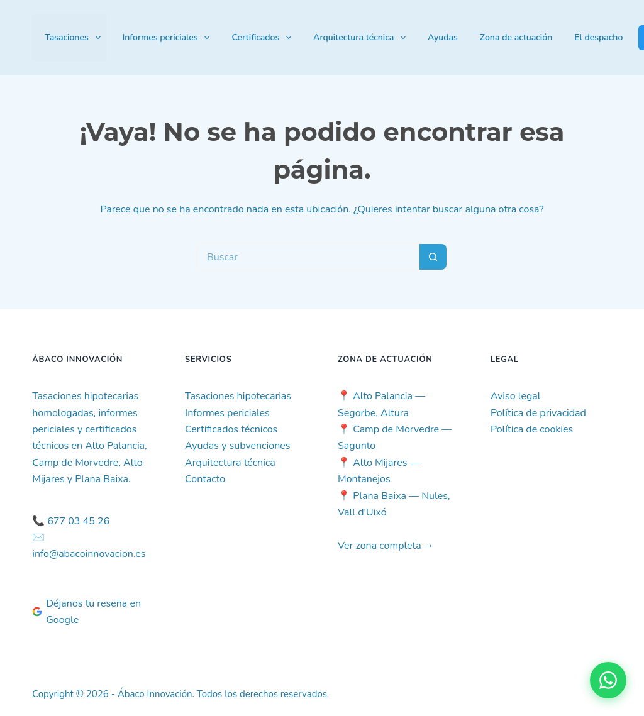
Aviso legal (516, 396)
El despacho (598, 37)
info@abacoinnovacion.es (88, 554)
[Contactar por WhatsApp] (608, 680)
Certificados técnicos (231, 429)
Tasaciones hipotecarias (238, 396)
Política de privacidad (538, 413)
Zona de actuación (516, 37)
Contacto (205, 479)
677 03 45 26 (78, 521)
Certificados (263, 37)
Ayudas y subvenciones (237, 446)
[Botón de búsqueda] (433, 257)
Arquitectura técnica (362, 37)
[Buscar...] (307, 257)
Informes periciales (169, 37)
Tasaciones (75, 37)
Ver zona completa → (386, 546)
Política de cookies (532, 429)
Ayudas (443, 37)
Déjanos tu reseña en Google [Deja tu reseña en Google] (86, 612)
